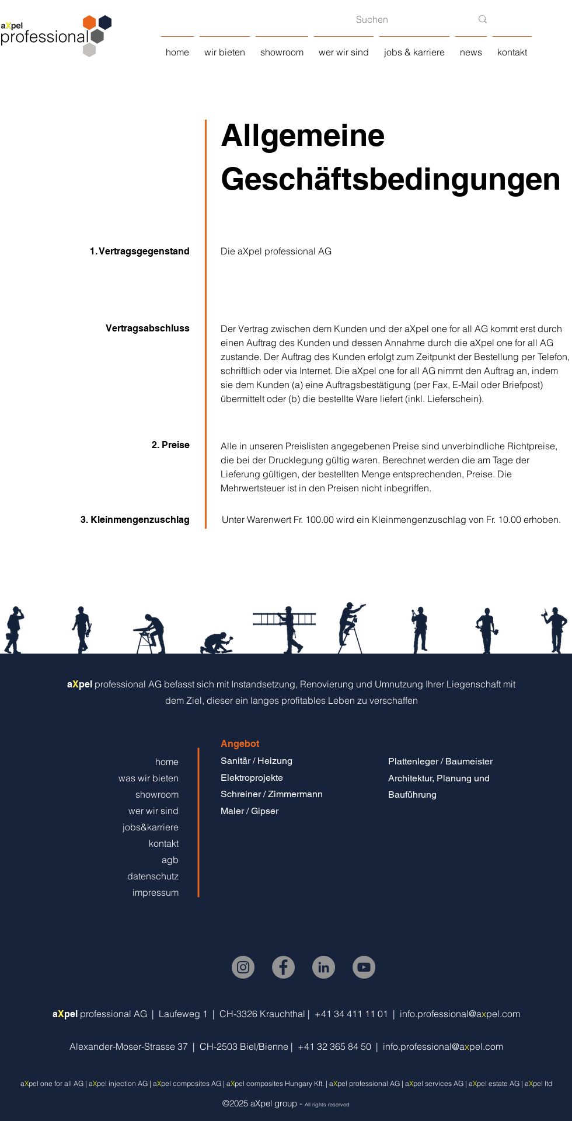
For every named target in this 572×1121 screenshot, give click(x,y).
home (167, 761)
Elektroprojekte (252, 777)
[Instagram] (243, 967)
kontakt (164, 843)
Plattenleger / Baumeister (440, 761)
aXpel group (273, 1103)
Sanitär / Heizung (256, 760)
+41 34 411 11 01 (354, 1013)
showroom (157, 794)
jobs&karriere (151, 827)
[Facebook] (283, 967)
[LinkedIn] (323, 967)
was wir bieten (148, 778)
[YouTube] (364, 967)
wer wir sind (153, 810)
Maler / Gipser (249, 810)
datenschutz (153, 876)
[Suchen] (405, 19)
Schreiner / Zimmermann (272, 793)
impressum (155, 892)
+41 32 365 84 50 (337, 1046)
